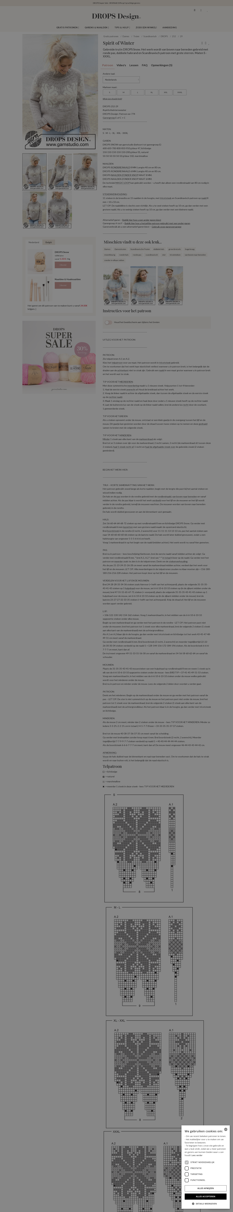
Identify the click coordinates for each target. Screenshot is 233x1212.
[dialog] (205, 1167)
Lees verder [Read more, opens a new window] (197, 1155)
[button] (206, 1204)
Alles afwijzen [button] (205, 1188)
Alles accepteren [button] (205, 1196)
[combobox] (225, 1129)
